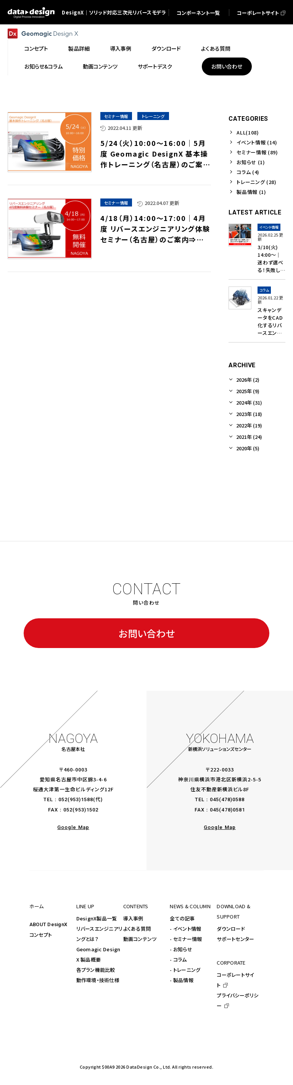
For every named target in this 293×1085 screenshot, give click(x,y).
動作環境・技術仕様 (97, 980)
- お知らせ (181, 949)
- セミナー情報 (186, 939)
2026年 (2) (247, 379)
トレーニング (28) (256, 182)
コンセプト (40, 934)
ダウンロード (231, 928)
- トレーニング (185, 969)
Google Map (73, 827)
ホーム (36, 906)
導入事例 (133, 918)
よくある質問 (137, 928)
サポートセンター (235, 939)
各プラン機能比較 (95, 969)
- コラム (178, 959)
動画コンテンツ (140, 939)
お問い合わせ (147, 633)
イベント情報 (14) (257, 142)
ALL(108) (248, 132)
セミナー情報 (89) (257, 152)
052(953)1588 (75, 799)
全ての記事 (182, 918)
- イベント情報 (185, 928)
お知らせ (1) (251, 162)
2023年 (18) (249, 414)
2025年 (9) (247, 391)
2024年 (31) (249, 402)
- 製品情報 (181, 980)
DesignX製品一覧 (96, 918)
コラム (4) (248, 172)
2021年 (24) (249, 436)
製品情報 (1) (251, 191)
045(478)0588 (227, 799)
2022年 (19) (249, 425)
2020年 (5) (247, 448)
